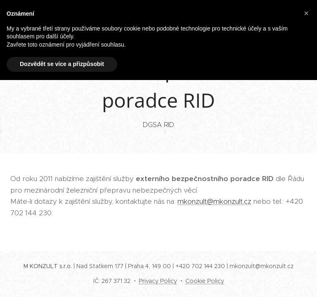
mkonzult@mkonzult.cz (214, 201)
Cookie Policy (204, 281)
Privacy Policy (158, 281)
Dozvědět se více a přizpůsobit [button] (62, 64)
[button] (306, 13)
